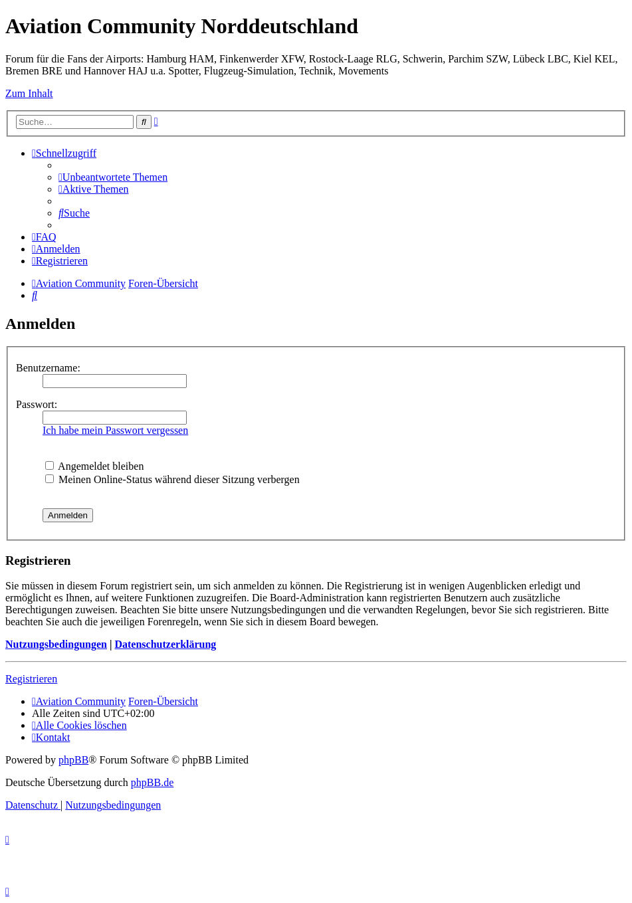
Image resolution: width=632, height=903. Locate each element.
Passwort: (36, 404)
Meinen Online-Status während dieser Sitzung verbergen (172, 479)
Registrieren (31, 678)
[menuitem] (112, 177)
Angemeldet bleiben (94, 466)
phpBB (73, 759)
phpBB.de (152, 782)
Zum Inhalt (29, 93)
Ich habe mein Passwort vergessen (115, 430)
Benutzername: (48, 367)
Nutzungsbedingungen (56, 644)
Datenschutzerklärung (165, 644)
